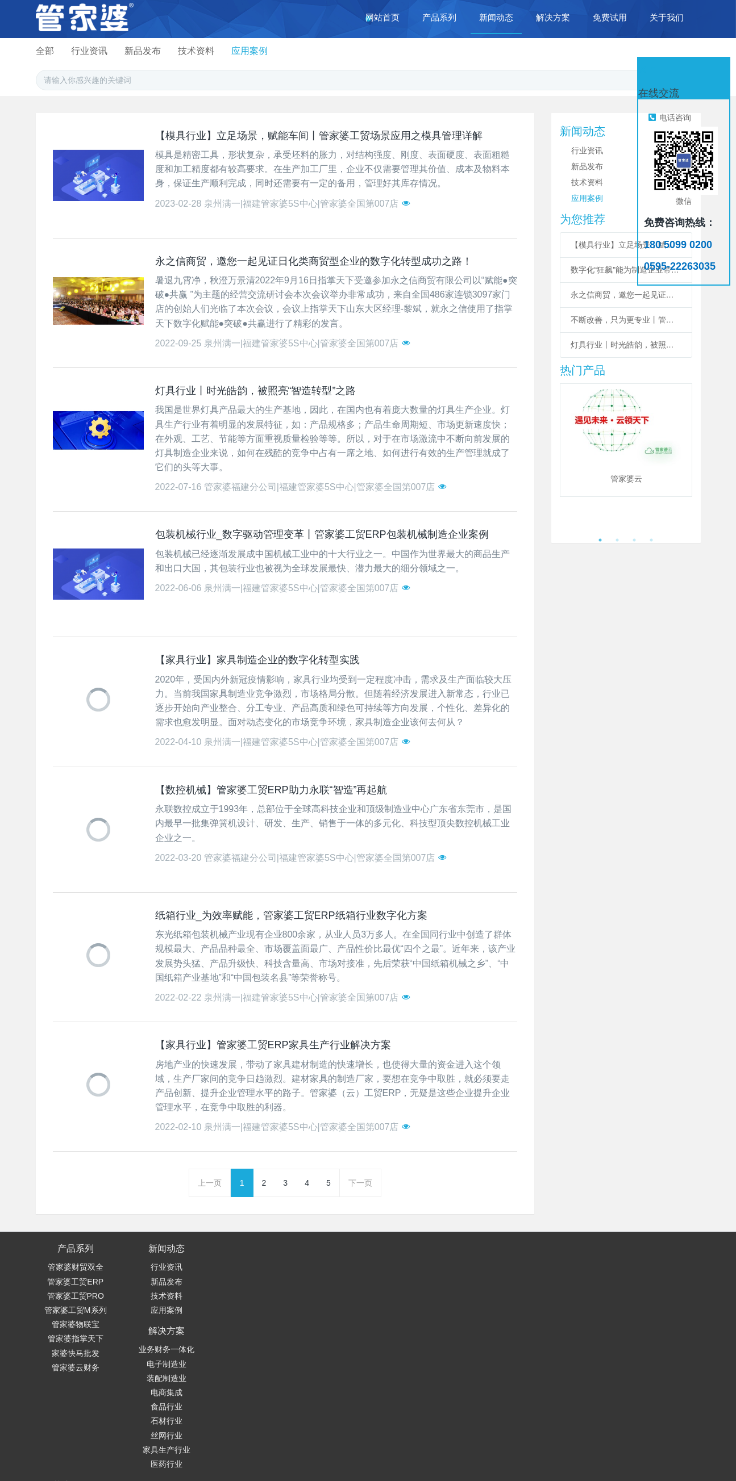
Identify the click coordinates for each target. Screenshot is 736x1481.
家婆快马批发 (75, 1353)
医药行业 (235, 1381)
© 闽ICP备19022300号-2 (522, 1456)
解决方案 (235, 1248)
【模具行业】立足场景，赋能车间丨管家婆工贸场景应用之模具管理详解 (626, 244)
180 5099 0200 (404, 1270)
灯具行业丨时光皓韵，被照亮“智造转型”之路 (626, 344)
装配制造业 (235, 1295)
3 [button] (634, 540)
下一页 (360, 1182)
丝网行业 (235, 1353)
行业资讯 (299, 51)
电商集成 (235, 1310)
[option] (626, 440)
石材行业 (235, 1338)
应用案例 (466, 51)
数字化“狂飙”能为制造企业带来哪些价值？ (626, 269)
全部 (252, 51)
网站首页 (382, 17)
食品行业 (235, 1324)
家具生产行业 (235, 1367)
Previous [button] (565, 457)
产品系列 (75, 1248)
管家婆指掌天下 (75, 1338)
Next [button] (686, 457)
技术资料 (410, 51)
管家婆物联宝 (75, 1324)
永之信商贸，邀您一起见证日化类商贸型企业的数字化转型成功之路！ (626, 294)
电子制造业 (235, 1281)
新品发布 (354, 51)
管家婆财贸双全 (75, 1266)
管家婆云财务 (75, 1367)
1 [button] (600, 540)
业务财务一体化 (235, 1266)
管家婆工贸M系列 (75, 1310)
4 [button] (651, 540)
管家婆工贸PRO (75, 1295)
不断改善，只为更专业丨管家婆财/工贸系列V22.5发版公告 (626, 319)
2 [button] (617, 540)
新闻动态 (155, 1248)
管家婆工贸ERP (75, 1281)
